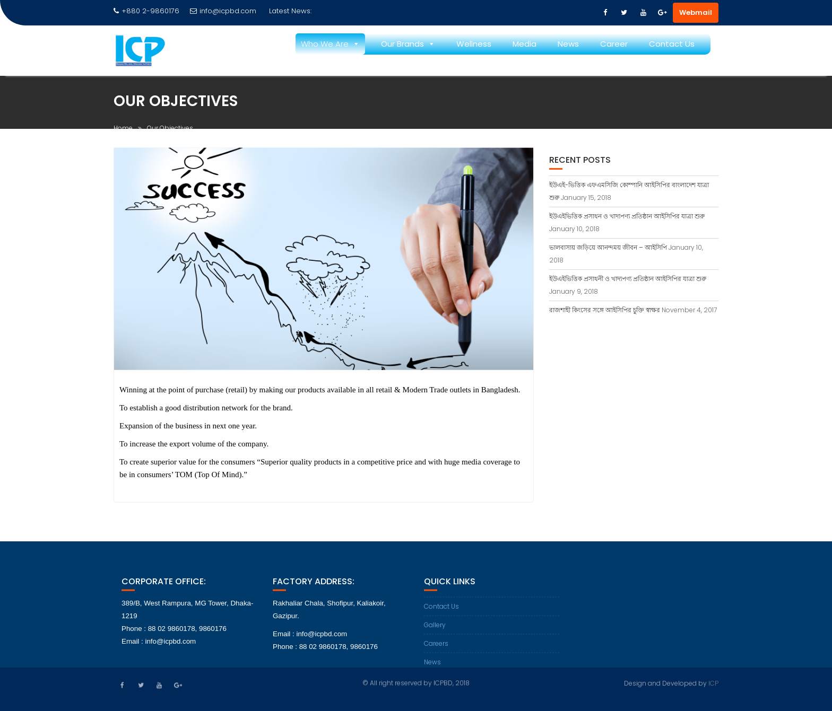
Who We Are (325, 43)
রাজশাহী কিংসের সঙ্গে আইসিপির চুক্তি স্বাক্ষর (604, 309)
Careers (436, 648)
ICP (713, 682)
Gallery (435, 629)
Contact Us (672, 43)
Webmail (695, 12)
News (568, 43)
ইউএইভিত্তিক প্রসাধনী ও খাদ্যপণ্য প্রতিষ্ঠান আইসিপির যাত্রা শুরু (627, 278)
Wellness (473, 43)
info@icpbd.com (223, 11)
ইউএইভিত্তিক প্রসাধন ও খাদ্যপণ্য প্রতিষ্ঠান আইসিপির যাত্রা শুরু (627, 216)
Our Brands (402, 43)
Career (614, 43)
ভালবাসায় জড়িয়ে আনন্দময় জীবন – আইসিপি (608, 247)
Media (524, 43)
